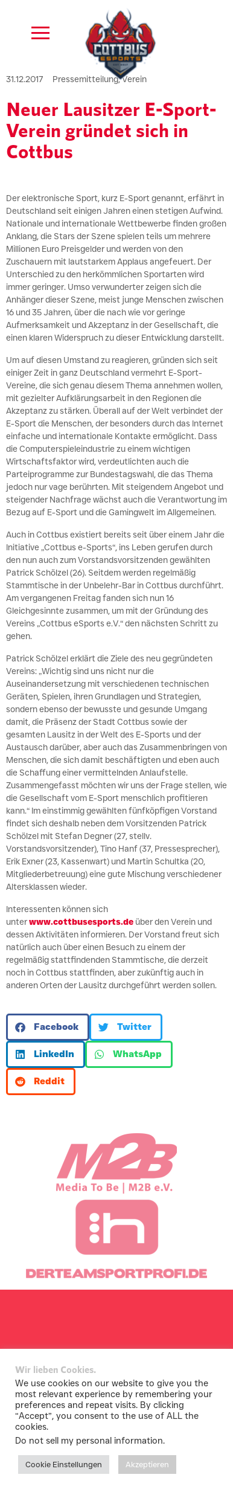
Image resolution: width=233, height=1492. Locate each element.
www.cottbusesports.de (81, 921)
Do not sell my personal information (89, 1440)
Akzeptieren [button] (147, 1464)
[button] (47, 1027)
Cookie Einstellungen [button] (63, 1464)
